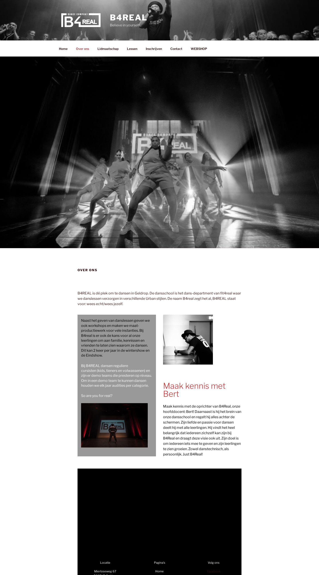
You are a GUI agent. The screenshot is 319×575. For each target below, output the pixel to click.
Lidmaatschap (108, 49)
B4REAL (128, 17)
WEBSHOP (199, 49)
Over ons (82, 49)
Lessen (132, 49)
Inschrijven (154, 49)
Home (63, 49)
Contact (176, 49)
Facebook (213, 571)
